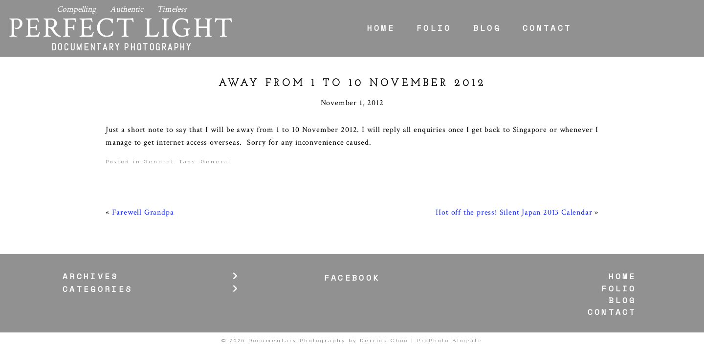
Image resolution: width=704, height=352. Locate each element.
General (159, 161)
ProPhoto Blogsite (450, 340)
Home (381, 28)
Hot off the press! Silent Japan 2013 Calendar (514, 212)
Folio (434, 28)
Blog (487, 28)
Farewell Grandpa (143, 212)
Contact (547, 28)
